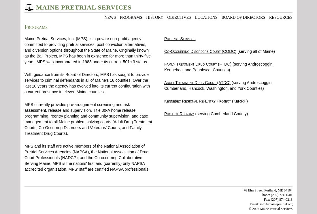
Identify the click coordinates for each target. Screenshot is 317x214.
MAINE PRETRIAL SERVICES (84, 7)
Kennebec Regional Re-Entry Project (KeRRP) (206, 101)
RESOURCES (281, 17)
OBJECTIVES (179, 17)
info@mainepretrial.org (276, 204)
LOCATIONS (206, 17)
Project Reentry (179, 113)
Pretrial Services (180, 38)
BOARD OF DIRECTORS (243, 17)
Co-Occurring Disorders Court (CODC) (200, 51)
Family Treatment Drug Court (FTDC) (197, 64)
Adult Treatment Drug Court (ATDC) (197, 82)
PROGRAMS (131, 17)
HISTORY (154, 17)
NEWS (110, 17)
